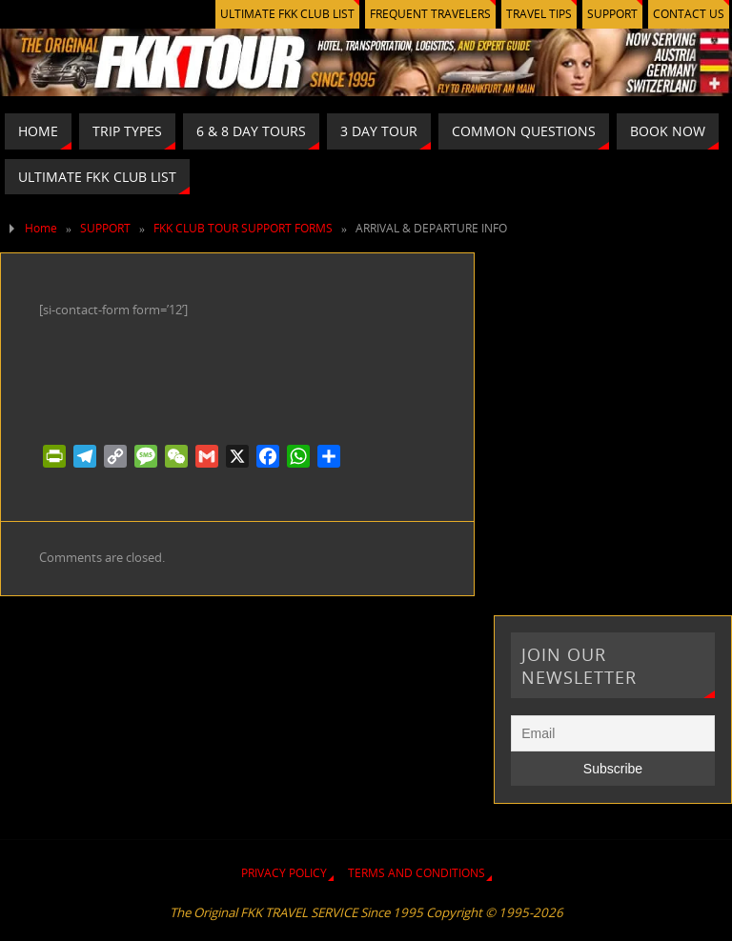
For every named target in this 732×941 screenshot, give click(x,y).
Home (41, 228)
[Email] (612, 733)
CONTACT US (688, 14)
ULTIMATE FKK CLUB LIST (287, 14)
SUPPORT (612, 14)
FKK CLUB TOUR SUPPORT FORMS (243, 228)
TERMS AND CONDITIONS (416, 873)
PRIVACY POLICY (284, 873)
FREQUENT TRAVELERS (430, 14)
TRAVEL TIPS (539, 14)
